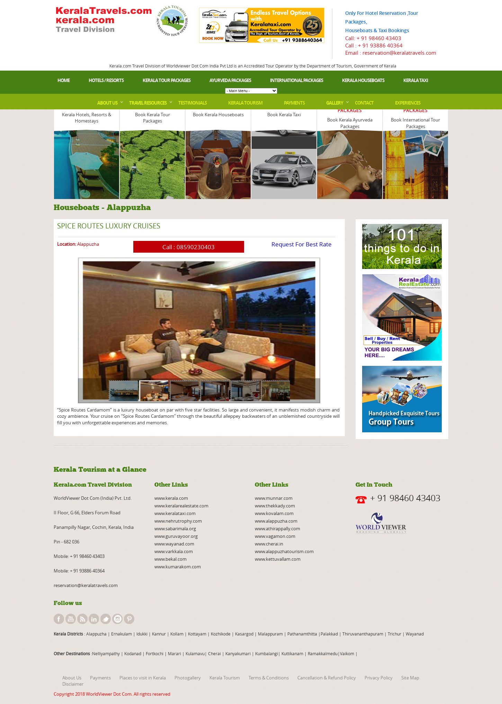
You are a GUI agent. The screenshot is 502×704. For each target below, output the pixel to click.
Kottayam (197, 634)
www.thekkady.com (275, 506)
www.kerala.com (171, 498)
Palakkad (329, 634)
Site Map (410, 678)
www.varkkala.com (173, 551)
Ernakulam (122, 634)
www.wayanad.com (174, 544)
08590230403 (196, 247)
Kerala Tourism (245, 103)
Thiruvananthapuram (362, 634)
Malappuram (270, 634)
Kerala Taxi (415, 80)
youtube (70, 619)
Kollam (177, 634)
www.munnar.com (274, 498)
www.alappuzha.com (276, 521)
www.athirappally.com (277, 528)
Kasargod (244, 634)
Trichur (394, 634)
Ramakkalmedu (323, 653)
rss (82, 619)
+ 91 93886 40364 (380, 45)
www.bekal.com (170, 559)
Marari (174, 653)
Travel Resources (148, 103)
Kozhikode (221, 634)
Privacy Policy (379, 678)
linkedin (94, 619)
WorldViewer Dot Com (109, 694)
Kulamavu (195, 653)
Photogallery (187, 678)
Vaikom (347, 653)
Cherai (215, 653)
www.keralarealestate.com (181, 506)
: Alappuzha (95, 634)
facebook (59, 619)
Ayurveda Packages (230, 80)
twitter (105, 619)
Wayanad (414, 634)
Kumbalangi (266, 653)
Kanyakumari (238, 653)
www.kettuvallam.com (278, 559)
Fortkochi (155, 653)
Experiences (407, 103)
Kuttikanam (291, 653)
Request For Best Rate (301, 244)
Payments (294, 103)
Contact (364, 103)
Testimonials (192, 103)
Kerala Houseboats (363, 80)
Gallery (334, 103)
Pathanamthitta (302, 634)
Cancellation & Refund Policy (326, 678)
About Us (107, 103)
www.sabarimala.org (175, 528)
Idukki (142, 634)
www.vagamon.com (275, 536)
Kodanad (133, 653)
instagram (117, 619)
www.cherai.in (269, 544)
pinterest (129, 619)
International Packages (296, 80)
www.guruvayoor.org (176, 536)
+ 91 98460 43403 (379, 38)
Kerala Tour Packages (166, 80)
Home (63, 80)
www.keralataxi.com (175, 513)
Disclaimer (72, 684)
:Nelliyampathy (105, 653)
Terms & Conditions (269, 678)
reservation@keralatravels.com (86, 585)
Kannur (158, 634)
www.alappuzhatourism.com (284, 551)
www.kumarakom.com (177, 566)
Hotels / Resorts (106, 80)
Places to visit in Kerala (142, 678)
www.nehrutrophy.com (178, 521)
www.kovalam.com (274, 513)
